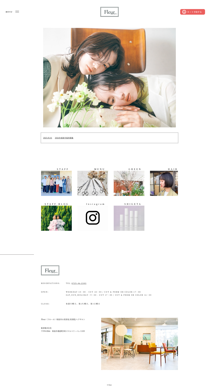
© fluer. (109, 385)
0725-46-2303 (79, 283)
